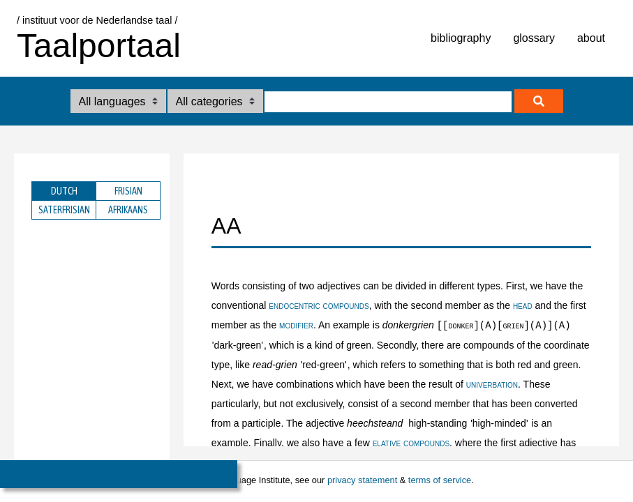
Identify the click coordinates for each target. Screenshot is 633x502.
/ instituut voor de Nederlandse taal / (97, 20)
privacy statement (362, 480)
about (591, 38)
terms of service (439, 480)
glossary (534, 38)
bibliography (461, 38)
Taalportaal (99, 45)
